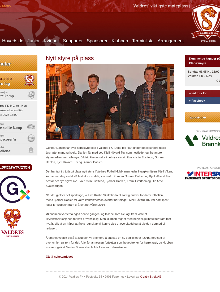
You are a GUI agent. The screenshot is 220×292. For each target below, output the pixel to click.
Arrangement (171, 40)
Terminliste (143, 40)
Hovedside (12, 40)
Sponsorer (97, 40)
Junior (33, 40)
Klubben (119, 40)
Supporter (73, 40)
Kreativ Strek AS (150, 276)
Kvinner (51, 40)
